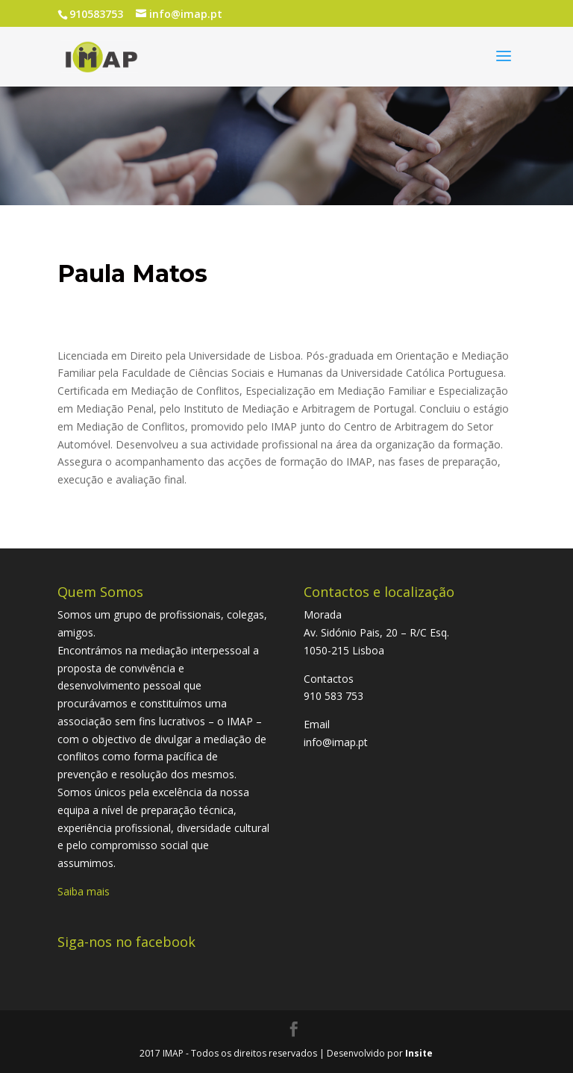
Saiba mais (83, 891)
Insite (419, 1053)
